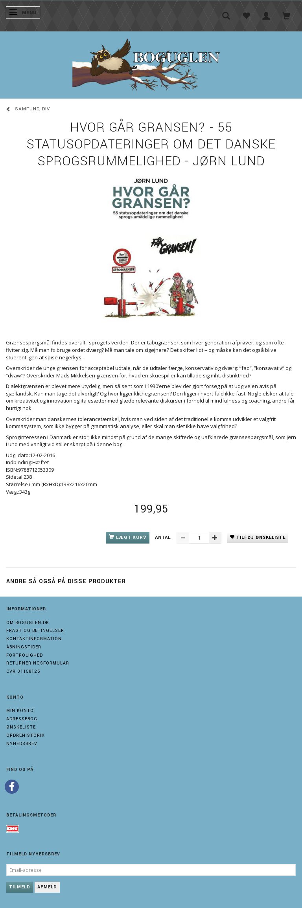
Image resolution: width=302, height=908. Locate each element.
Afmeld (47, 887)
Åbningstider (23, 647)
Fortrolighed (24, 655)
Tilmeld (19, 887)
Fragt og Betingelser (35, 630)
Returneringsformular (37, 663)
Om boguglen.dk (27, 623)
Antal (164, 537)
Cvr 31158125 (23, 671)
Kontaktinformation (34, 639)
